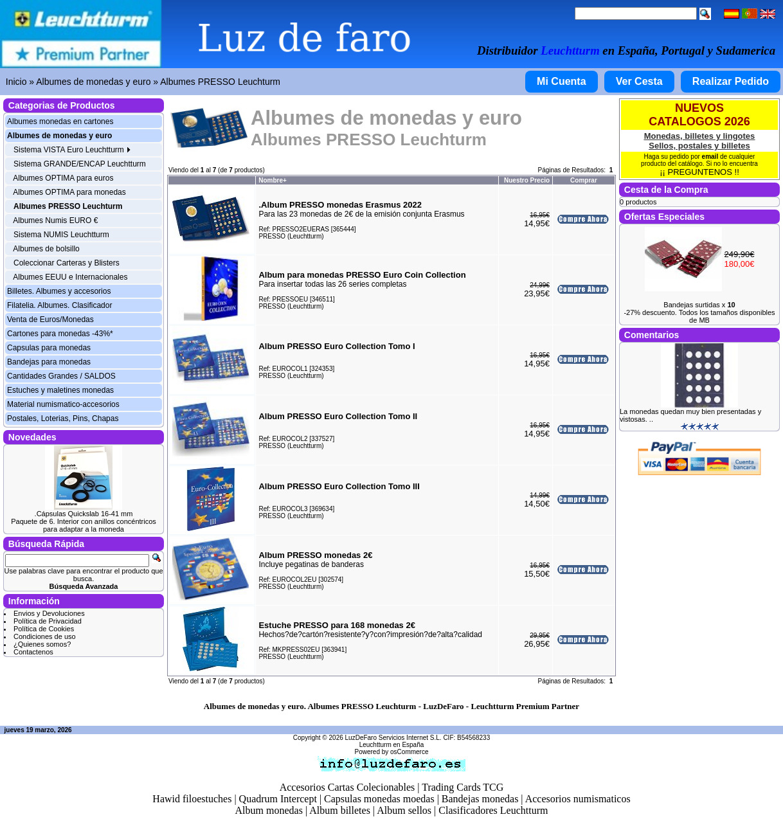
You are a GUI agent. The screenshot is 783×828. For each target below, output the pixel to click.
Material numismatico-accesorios (63, 404)
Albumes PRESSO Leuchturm (220, 81)
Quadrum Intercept (278, 798)
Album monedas (269, 810)
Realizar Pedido (730, 81)
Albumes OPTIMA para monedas (69, 192)
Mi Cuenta (561, 81)
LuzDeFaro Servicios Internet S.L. (393, 737)
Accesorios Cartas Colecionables (347, 787)
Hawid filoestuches (191, 798)
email (710, 156)
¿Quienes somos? (42, 644)
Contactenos (33, 652)
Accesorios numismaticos (578, 798)
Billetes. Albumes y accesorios (59, 291)
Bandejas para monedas (49, 361)
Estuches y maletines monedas (60, 390)
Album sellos (404, 810)
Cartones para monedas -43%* (60, 333)
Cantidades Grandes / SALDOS (61, 376)
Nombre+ (272, 180)
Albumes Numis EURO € (55, 220)
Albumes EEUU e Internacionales (70, 277)
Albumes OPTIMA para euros (63, 178)
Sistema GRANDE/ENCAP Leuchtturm (80, 163)
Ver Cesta (639, 81)
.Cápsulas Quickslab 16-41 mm (84, 514)
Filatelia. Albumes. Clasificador (59, 305)
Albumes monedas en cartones (60, 121)
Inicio (16, 81)
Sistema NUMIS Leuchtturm (61, 234)
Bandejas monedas (480, 798)
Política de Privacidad (48, 621)
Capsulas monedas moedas (379, 798)
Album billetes (339, 810)
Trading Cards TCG (462, 787)
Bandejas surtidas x (699, 305)
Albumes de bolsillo (46, 248)
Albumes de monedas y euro (93, 81)
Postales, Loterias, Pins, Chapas (62, 418)
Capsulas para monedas (49, 347)
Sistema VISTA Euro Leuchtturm (72, 149)
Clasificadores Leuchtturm (493, 810)
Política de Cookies (44, 629)
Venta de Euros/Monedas (50, 319)
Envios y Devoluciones (49, 613)
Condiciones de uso (45, 636)
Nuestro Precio (527, 180)
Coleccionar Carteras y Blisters (67, 262)
